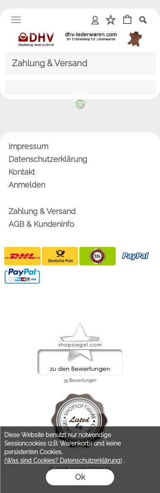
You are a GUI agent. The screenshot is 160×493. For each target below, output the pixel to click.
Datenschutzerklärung (48, 159)
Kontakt (22, 171)
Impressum (28, 146)
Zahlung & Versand (42, 211)
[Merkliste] (111, 20)
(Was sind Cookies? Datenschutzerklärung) (63, 460)
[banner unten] (80, 102)
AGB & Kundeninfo (41, 224)
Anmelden (95, 19)
